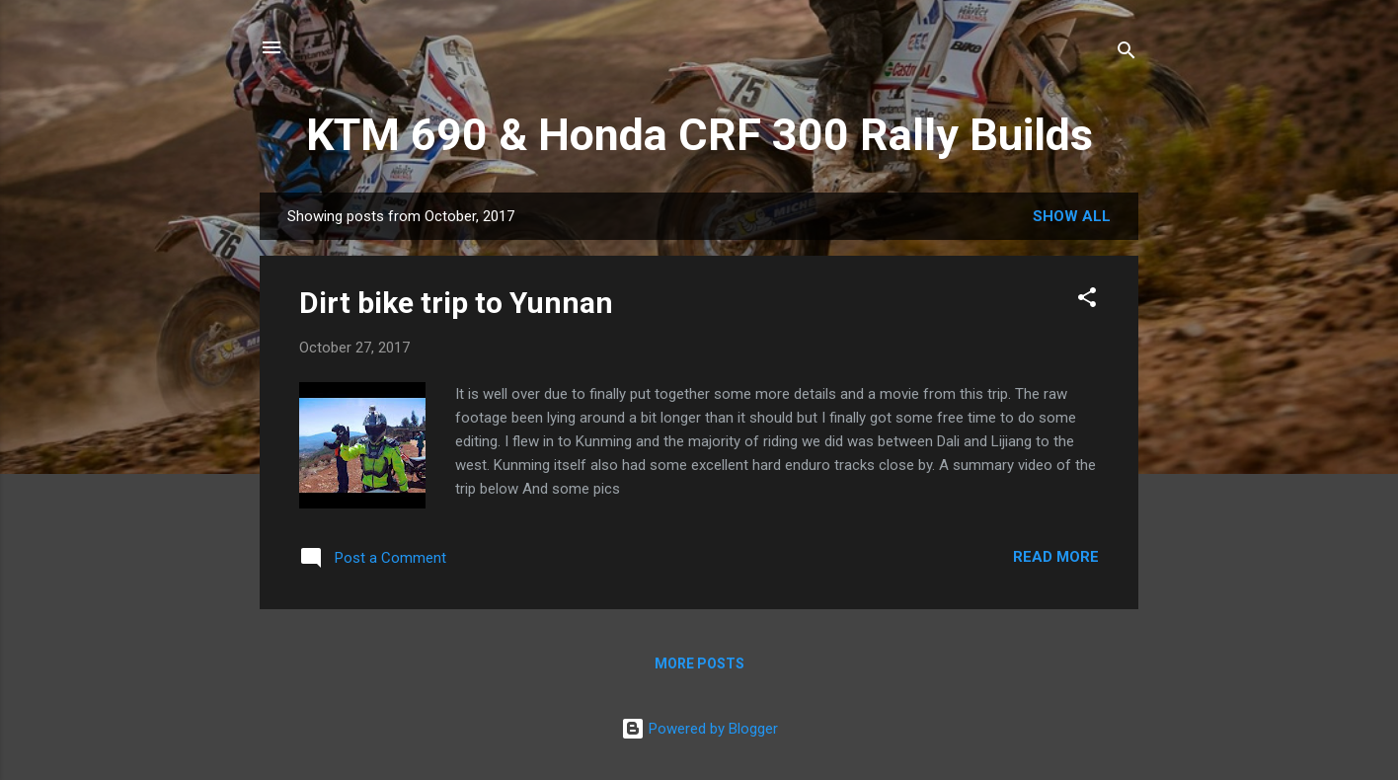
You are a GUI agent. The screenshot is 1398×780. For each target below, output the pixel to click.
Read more (1056, 557)
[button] (1087, 300)
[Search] (1126, 54)
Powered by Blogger (699, 729)
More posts (699, 663)
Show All (1072, 216)
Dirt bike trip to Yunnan (456, 302)
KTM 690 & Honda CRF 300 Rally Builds (699, 135)
